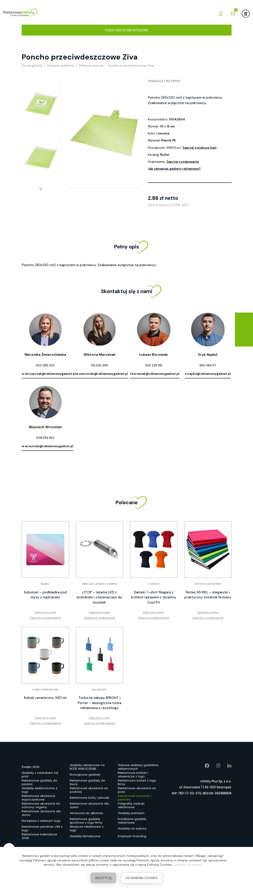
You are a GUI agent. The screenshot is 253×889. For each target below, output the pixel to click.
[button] (41, 189)
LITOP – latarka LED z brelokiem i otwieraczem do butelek (99, 597)
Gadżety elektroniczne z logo (39, 790)
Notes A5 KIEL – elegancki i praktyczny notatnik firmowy (207, 595)
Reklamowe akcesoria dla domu (41, 813)
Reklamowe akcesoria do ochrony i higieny (41, 806)
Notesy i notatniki (208, 584)
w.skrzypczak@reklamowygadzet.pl (49, 374)
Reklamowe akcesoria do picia (137, 790)
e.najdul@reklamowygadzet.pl (208, 374)
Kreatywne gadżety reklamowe (132, 821)
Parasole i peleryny (164, 81)
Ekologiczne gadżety (85, 774)
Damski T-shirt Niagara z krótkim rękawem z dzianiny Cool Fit (153, 597)
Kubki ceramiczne (45, 689)
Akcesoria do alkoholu (86, 813)
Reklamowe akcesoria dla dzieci (89, 806)
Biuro (45, 584)
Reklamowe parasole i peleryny (134, 798)
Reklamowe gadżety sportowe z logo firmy (86, 821)
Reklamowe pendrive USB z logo (42, 829)
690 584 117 (208, 365)
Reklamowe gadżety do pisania (39, 782)
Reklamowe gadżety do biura (87, 782)
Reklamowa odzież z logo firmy (137, 782)
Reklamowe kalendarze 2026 (39, 836)
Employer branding (132, 836)
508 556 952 (45, 438)
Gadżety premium (131, 813)
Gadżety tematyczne (85, 836)
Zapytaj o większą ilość (199, 148)
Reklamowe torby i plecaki (89, 798)
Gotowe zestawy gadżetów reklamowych (138, 767)
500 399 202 (45, 365)
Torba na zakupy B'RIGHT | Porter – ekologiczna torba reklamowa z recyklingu (99, 702)
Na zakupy (99, 689)
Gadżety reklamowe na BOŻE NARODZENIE (87, 767)
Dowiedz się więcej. (187, 865)
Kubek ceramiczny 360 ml (45, 697)
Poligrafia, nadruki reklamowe (131, 806)
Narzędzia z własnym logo (41, 821)
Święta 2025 (30, 767)
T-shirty (153, 584)
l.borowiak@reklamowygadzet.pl (154, 374)
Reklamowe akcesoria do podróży (89, 790)
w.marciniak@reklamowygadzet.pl (102, 374)
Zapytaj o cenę (45, 612)
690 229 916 (153, 365)
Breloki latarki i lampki (99, 584)
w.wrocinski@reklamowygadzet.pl (47, 446)
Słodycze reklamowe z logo (87, 829)
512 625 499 (99, 365)
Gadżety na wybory (132, 828)
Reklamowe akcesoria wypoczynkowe (38, 798)
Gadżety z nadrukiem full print (40, 775)
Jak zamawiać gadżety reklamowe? (174, 169)
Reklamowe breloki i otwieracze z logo (133, 775)
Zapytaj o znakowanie (182, 162)
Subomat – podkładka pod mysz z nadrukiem (45, 595)
